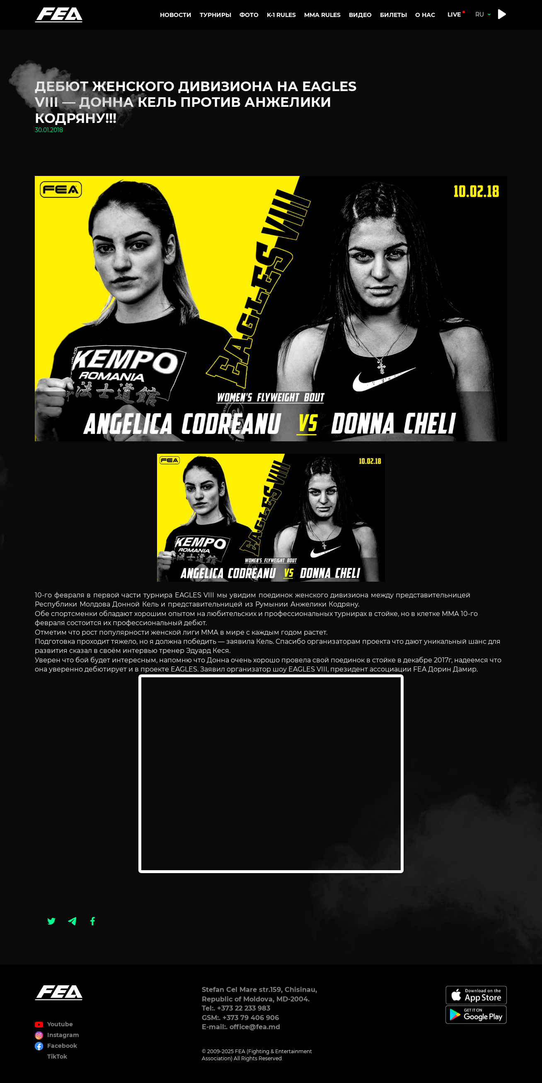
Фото (249, 15)
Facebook (62, 1045)
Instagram (63, 1035)
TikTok (57, 1056)
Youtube (60, 1024)
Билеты (393, 15)
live (454, 14)
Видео (360, 15)
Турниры (215, 15)
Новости (175, 15)
